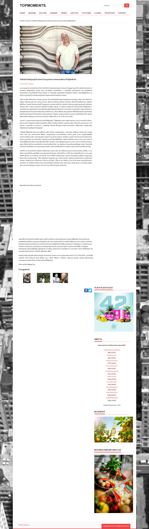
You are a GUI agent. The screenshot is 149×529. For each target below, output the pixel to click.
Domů (22, 13)
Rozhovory (110, 13)
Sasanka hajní (112, 382)
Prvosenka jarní (111, 366)
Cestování (86, 13)
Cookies (97, 13)
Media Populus (24, 525)
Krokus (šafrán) (111, 361)
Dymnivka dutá (111, 392)
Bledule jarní (112, 355)
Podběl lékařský (112, 398)
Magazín (32, 13)
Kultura (43, 13)
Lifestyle (74, 13)
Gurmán (53, 13)
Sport (28, 21)
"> (56, 214)
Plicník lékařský (111, 387)
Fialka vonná (111, 376)
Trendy (64, 13)
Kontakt (122, 13)
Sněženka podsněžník (112, 350)
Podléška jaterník (111, 371)
